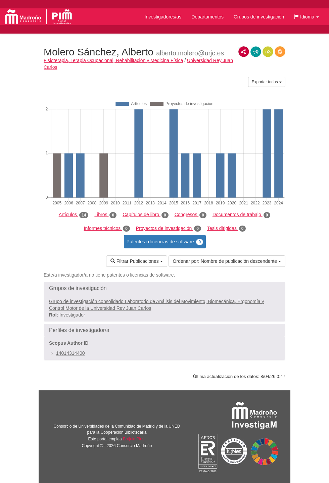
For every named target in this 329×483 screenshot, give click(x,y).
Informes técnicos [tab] (107, 229)
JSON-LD (255, 51)
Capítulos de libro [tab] (146, 215)
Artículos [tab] (74, 215)
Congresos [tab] (190, 215)
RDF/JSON (280, 51)
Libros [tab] (105, 215)
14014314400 (70, 353)
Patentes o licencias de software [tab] (165, 242)
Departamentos (207, 16)
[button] (306, 16)
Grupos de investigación (259, 16)
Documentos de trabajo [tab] (241, 215)
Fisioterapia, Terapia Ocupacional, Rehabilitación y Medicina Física (113, 60)
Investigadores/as (163, 16)
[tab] (164, 288)
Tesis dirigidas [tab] (226, 229)
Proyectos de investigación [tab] (168, 229)
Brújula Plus (133, 439)
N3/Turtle (268, 51)
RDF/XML (243, 51)
